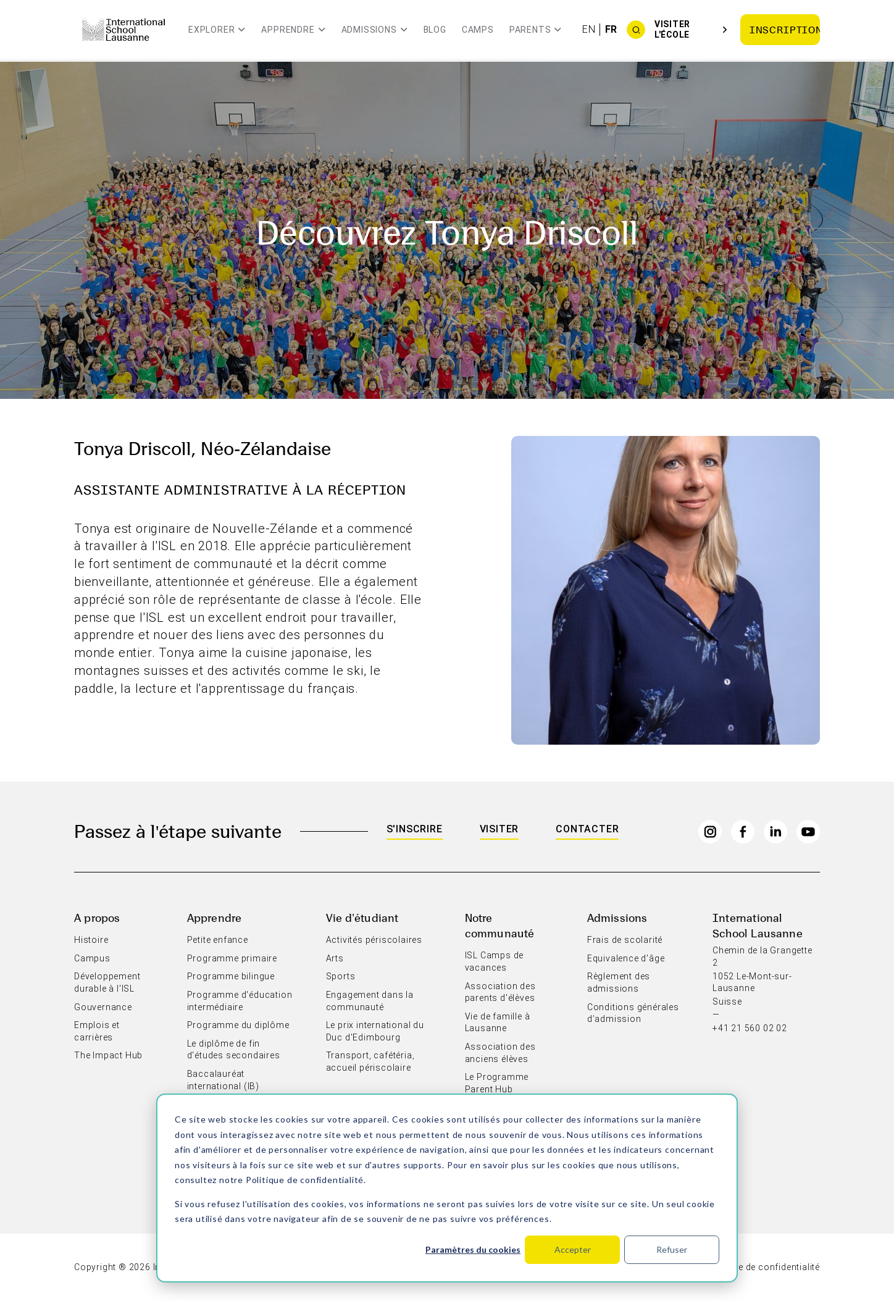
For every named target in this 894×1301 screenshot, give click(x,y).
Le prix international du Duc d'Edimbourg (375, 1031)
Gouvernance (103, 1007)
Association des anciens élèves (500, 1053)
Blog (435, 30)
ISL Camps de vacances (494, 961)
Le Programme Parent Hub (497, 1083)
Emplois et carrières (97, 1031)
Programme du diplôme (238, 1025)
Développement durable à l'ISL (107, 982)
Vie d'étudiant (362, 917)
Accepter (572, 1249)
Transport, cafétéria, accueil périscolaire (370, 1061)
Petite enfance (217, 940)
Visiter (499, 829)
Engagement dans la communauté (370, 1001)
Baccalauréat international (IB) (223, 1080)
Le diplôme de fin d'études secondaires (233, 1050)
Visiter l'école (672, 29)
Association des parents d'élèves (500, 992)
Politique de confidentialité (305, 1179)
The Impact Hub (108, 1055)
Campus (92, 958)
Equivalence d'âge (626, 958)
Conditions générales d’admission (633, 1013)
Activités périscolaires (374, 940)
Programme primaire (232, 958)
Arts (335, 958)
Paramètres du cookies (472, 1249)
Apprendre (214, 917)
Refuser (671, 1249)
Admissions (617, 917)
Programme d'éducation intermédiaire (240, 1001)
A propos (97, 917)
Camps (478, 30)
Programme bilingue (231, 976)
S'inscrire (414, 829)
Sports (341, 976)
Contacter (587, 829)
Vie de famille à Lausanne (497, 1022)
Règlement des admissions (618, 982)
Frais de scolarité (624, 940)
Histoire (91, 940)
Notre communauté (500, 925)
